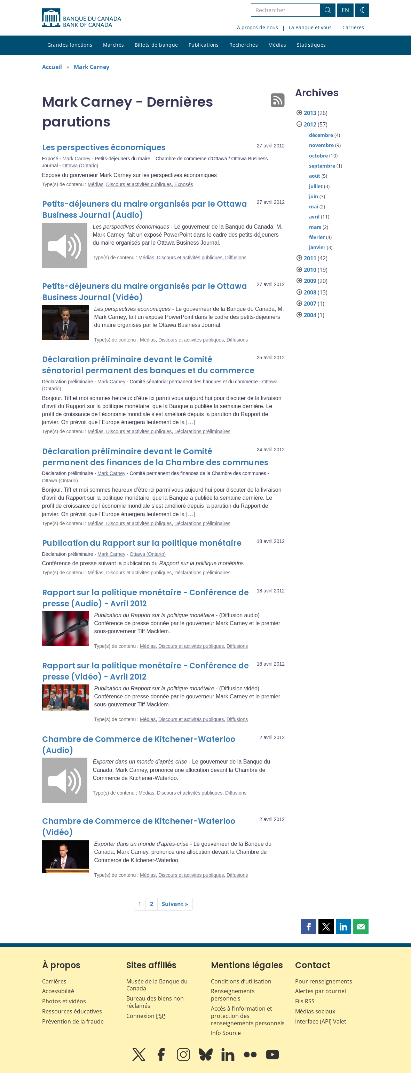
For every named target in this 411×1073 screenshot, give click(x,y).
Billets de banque (156, 44)
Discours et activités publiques (139, 184)
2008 (310, 292)
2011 (310, 258)
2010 (310, 270)
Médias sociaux (315, 1011)
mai (313, 206)
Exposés (183, 184)
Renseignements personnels (233, 994)
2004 (310, 315)
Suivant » (175, 904)
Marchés (113, 44)
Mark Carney (91, 67)
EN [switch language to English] (345, 10)
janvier (317, 247)
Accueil (52, 67)
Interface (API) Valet (320, 1021)
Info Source (226, 1033)
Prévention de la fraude (73, 1021)
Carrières (353, 27)
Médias (277, 44)
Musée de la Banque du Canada (157, 985)
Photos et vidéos (64, 1001)
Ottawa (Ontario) (80, 165)
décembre (321, 135)
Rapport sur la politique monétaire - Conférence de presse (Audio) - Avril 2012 (145, 598)
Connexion (145, 1016)
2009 (310, 281)
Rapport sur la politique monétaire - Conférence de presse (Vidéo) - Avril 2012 (145, 671)
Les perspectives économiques (104, 147)
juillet (316, 186)
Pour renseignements (323, 981)
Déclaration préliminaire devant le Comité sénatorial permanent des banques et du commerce (148, 365)
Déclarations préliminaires (202, 431)
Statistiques (311, 44)
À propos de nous (257, 27)
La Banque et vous (310, 27)
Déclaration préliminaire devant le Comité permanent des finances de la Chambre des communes (155, 457)
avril (314, 216)
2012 (310, 124)
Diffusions (235, 257)
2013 (310, 113)
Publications (204, 44)
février (317, 237)
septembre (322, 165)
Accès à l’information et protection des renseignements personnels (248, 1016)
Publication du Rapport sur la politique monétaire (142, 543)
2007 (310, 303)
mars (315, 227)
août (314, 176)
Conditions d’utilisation (241, 981)
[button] (308, 926)
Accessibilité (58, 991)
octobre (318, 155)
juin (313, 196)
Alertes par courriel (320, 991)
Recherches (243, 44)
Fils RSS (305, 1001)
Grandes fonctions (70, 44)
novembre (321, 145)
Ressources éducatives (72, 1011)
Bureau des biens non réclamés (155, 1002)
